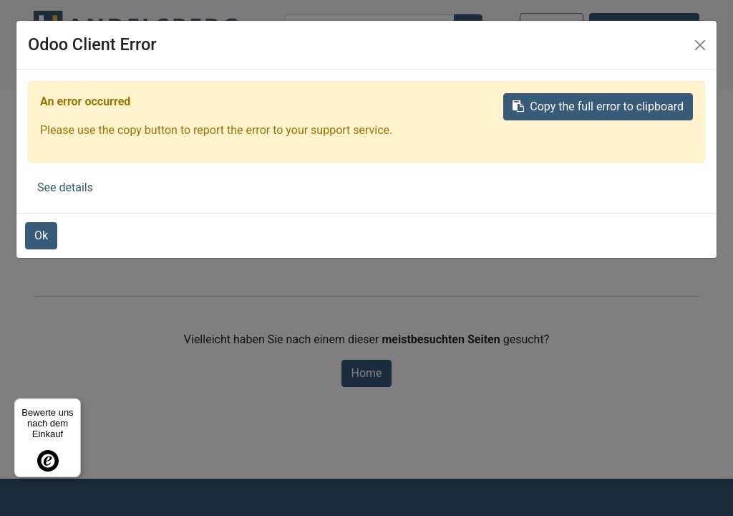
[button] (495, 68)
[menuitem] (122, 68)
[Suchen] (468, 28)
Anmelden (551, 25)
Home (366, 373)
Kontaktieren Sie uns (644, 25)
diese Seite (531, 252)
